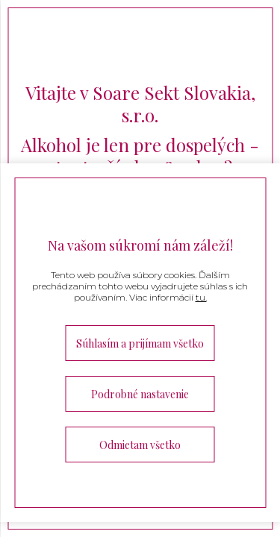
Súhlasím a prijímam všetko (140, 343)
